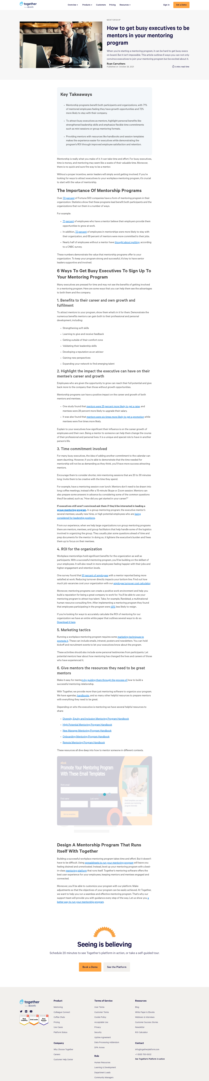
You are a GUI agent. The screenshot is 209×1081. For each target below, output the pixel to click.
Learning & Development (105, 1068)
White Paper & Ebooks (145, 1012)
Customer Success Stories (146, 1023)
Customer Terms (101, 1012)
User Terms (99, 1007)
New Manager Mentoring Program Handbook (87, 731)
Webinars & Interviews (145, 1017)
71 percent (68, 221)
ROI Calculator (141, 1033)
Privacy (97, 1027)
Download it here (66, 622)
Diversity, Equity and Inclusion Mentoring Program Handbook (96, 719)
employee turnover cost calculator (131, 583)
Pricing (112, 5)
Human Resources (102, 1063)
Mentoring (58, 1007)
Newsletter (139, 1027)
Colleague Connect (62, 1012)
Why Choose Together (63, 1050)
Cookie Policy (100, 1017)
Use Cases (58, 1027)
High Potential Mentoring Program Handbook (87, 725)
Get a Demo (181, 5)
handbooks (83, 695)
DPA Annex (99, 1048)
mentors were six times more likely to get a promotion (115, 417)
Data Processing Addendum (106, 1043)
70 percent (69, 198)
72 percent (81, 232)
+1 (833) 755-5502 (143, 1055)
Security (97, 1033)
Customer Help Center (63, 1060)
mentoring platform (76, 871)
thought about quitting (127, 242)
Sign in (166, 5)
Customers (101, 5)
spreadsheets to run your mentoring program (109, 863)
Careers (57, 1055)
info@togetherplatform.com (147, 1050)
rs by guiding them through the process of (105, 680)
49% (113, 607)
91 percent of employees (95, 575)
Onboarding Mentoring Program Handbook (86, 737)
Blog (137, 1007)
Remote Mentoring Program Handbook (84, 742)
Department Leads (102, 1073)
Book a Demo (90, 967)
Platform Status (60, 1033)
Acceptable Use (101, 1023)
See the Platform (116, 967)
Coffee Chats (59, 1017)
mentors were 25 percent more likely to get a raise (113, 406)
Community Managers (103, 1078)
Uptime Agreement (102, 1038)
